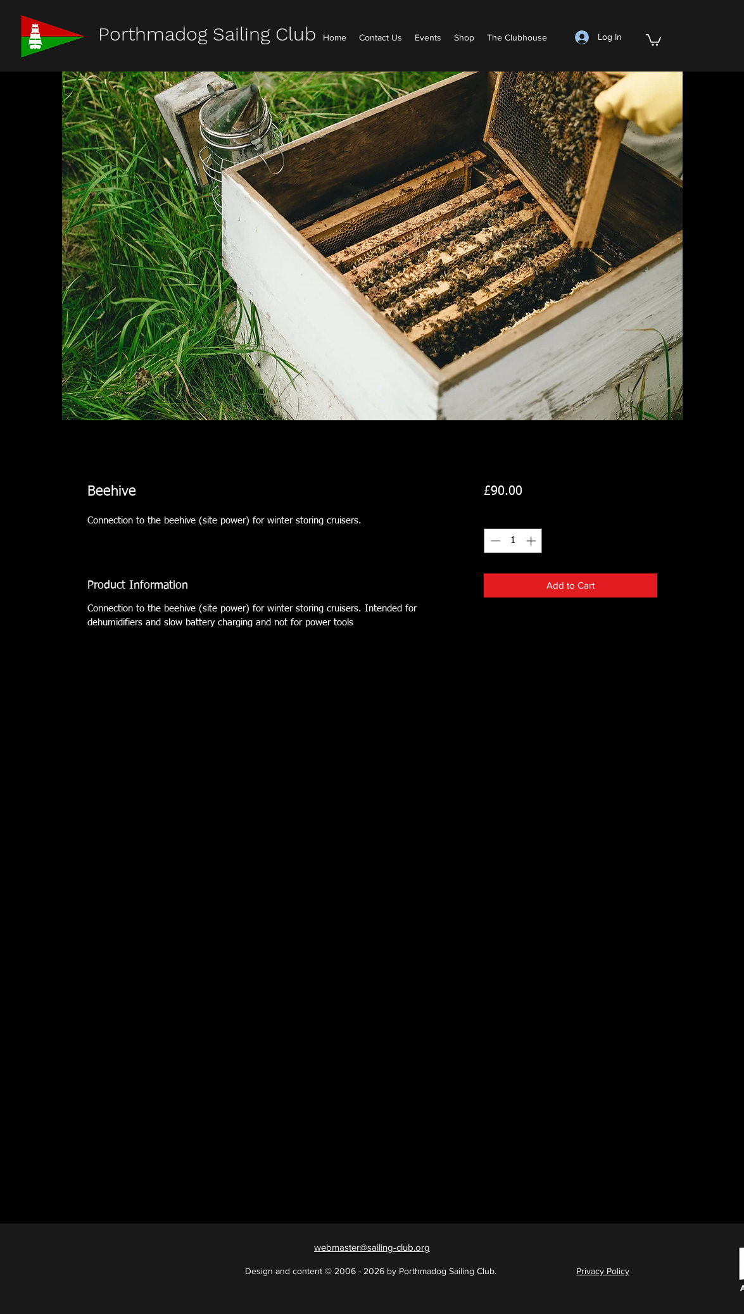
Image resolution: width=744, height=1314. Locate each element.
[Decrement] (494, 541)
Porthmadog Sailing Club (207, 34)
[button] (653, 39)
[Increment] (532, 541)
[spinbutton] (513, 541)
